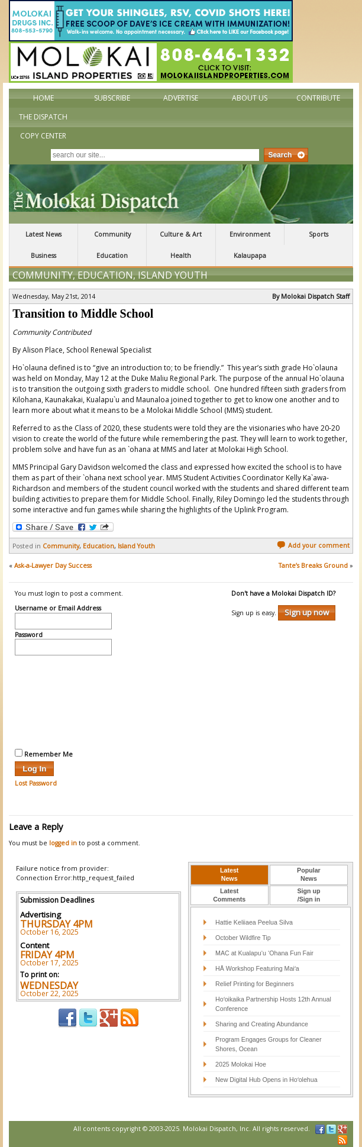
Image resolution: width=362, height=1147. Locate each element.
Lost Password (36, 783)
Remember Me (44, 753)
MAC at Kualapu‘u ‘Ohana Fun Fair (264, 953)
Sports (318, 234)
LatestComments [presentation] (229, 895)
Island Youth (173, 275)
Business (43, 255)
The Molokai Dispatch (181, 194)
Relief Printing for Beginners (255, 983)
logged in (63, 843)
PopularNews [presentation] (309, 874)
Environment (250, 234)
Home (43, 98)
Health (180, 255)
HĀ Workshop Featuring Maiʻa (257, 968)
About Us (249, 98)
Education (112, 255)
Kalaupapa (250, 255)
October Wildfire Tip (243, 937)
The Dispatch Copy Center (43, 126)
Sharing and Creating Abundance (261, 1024)
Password (29, 635)
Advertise (180, 98)
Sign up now (307, 612)
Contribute (318, 98)
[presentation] (63, 700)
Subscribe (112, 98)
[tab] (229, 875)
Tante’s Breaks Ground (313, 565)
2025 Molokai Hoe (240, 1064)
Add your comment (313, 545)
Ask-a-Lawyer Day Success (53, 565)
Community (112, 234)
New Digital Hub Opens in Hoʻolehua (266, 1079)
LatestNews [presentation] (229, 874)
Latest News (43, 234)
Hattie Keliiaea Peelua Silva (254, 922)
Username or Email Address (58, 608)
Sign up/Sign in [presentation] (308, 895)
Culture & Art (181, 234)
